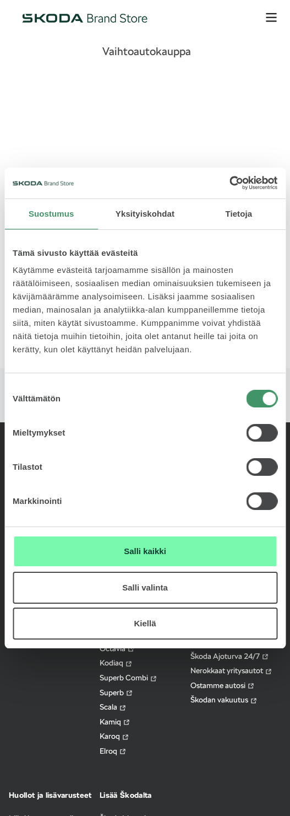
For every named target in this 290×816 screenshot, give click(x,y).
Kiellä (145, 623)
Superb (116, 692)
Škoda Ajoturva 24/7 (229, 656)
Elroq (113, 751)
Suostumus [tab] (51, 213)
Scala (113, 707)
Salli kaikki (145, 551)
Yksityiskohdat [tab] (145, 213)
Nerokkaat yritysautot (231, 670)
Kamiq (115, 722)
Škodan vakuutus (224, 700)
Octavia (117, 648)
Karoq (114, 736)
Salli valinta (145, 587)
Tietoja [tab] (238, 213)
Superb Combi (128, 678)
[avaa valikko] (271, 17)
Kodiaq (116, 663)
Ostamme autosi (222, 685)
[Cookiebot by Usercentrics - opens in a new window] (229, 183)
